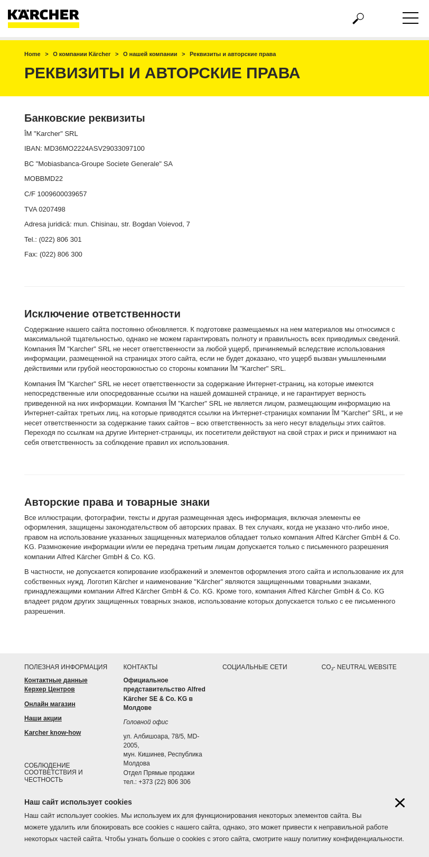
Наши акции (43, 718)
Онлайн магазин (50, 704)
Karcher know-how (52, 732)
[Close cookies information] (400, 805)
